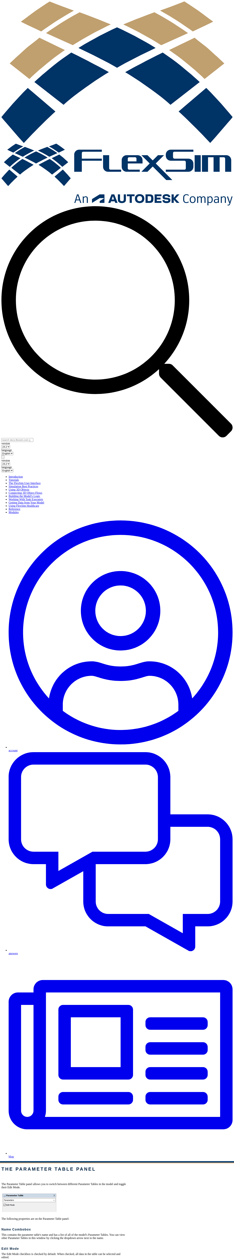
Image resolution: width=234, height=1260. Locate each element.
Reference (14, 509)
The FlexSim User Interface (25, 483)
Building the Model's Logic (24, 496)
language (6, 450)
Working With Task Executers (26, 499)
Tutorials (14, 479)
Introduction (16, 476)
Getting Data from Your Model (26, 502)
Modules (14, 512)
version (5, 443)
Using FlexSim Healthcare (24, 505)
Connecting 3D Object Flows (25, 492)
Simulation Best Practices (23, 486)
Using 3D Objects (19, 489)
